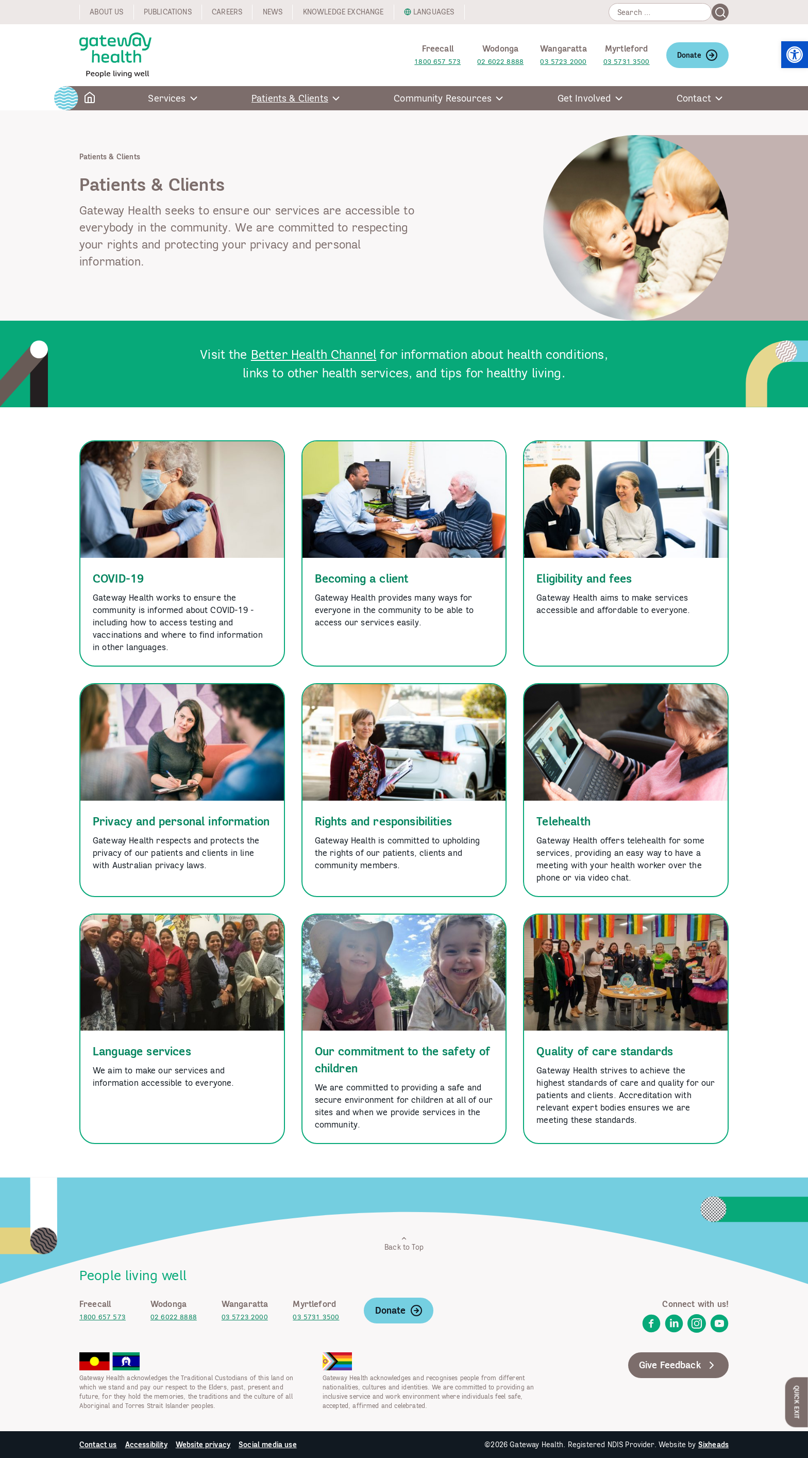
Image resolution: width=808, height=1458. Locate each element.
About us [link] (106, 11)
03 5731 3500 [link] (626, 61)
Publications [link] (168, 11)
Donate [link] (697, 55)
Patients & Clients (289, 98)
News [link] (273, 11)
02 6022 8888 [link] (500, 61)
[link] (794, 54)
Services (167, 98)
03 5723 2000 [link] (563, 61)
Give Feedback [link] (678, 1365)
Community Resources (443, 98)
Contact (694, 98)
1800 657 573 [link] (437, 61)
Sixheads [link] (713, 1444)
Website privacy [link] (203, 1444)
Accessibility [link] (146, 1444)
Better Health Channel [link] (313, 354)
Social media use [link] (268, 1444)
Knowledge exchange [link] (343, 11)
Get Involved (584, 98)
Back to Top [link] (404, 1243)
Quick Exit (797, 1402)
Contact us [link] (98, 1444)
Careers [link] (227, 11)
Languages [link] (433, 11)
